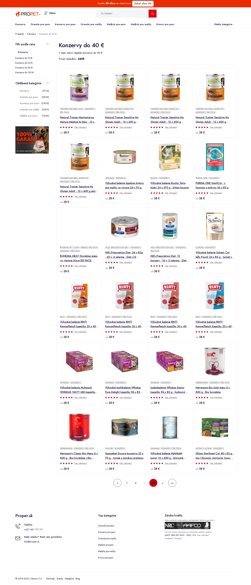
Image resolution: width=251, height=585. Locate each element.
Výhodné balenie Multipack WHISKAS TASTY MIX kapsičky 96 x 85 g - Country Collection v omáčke (79, 390)
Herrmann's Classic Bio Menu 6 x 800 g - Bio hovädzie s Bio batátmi (79, 456)
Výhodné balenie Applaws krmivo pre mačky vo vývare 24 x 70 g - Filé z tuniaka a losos (124, 185)
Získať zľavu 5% (142, 3)
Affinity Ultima (204, 448)
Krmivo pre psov (165, 24)
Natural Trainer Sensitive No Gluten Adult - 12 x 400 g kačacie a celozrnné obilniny (121, 120)
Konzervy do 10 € (23, 58)
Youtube (177, 538)
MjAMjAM (155, 448)
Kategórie (69, 578)
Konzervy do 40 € (48, 33)
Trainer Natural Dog (71, 108)
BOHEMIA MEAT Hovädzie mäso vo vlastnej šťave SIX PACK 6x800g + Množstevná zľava (78, 258)
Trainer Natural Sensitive (119, 108)
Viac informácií (80, 127)
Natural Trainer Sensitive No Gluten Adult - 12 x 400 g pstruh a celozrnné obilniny (79, 189)
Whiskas (64, 382)
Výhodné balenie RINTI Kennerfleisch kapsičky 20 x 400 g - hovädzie (169, 324)
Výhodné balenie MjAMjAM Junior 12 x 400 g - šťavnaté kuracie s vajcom (166, 456)
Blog (78, 578)
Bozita (154, 177)
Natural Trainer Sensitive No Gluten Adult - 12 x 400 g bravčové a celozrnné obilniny (168, 120)
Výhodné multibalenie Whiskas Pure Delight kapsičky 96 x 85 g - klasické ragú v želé (124, 390)
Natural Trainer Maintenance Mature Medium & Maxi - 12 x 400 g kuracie (77, 120)
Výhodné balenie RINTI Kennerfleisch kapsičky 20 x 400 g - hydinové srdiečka (214, 324)
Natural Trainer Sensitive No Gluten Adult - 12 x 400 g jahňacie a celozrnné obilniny (213, 120)
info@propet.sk (31, 541)
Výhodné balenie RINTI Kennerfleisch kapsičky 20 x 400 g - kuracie (78, 324)
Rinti (62, 316)
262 (153, 483)
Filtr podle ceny (25, 44)
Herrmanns (202, 382)
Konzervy (20, 24)
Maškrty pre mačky (141, 24)
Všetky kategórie (222, 24)
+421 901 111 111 (33, 529)
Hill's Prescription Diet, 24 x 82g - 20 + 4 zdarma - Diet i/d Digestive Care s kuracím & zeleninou (124, 255)
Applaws (109, 177)
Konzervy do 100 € (24, 72)
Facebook (168, 538)
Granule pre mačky (91, 24)
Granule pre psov (40, 24)
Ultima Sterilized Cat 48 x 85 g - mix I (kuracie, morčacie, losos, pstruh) (215, 456)
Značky (60, 578)
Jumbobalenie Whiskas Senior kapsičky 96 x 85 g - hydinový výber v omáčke (167, 390)
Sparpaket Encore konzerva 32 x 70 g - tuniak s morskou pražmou (124, 456)
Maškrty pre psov (116, 24)
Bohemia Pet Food (69, 247)
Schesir (199, 247)
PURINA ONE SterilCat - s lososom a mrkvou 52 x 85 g (212, 185)
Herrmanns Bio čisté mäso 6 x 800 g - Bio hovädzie (213, 390)
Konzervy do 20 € (23, 62)
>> (172, 483)
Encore (109, 448)
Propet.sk (19, 33)
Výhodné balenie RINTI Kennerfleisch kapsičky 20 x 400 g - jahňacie (124, 324)
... (145, 483)
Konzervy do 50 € (23, 67)
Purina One (201, 177)
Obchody (50, 578)
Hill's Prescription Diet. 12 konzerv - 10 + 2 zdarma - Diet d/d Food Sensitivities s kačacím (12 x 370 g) (169, 258)
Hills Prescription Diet (117, 247)
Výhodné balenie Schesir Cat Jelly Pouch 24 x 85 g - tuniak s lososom (214, 255)
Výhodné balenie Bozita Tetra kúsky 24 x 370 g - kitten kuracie (169, 185)
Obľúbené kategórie (28, 83)
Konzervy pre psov (65, 24)
